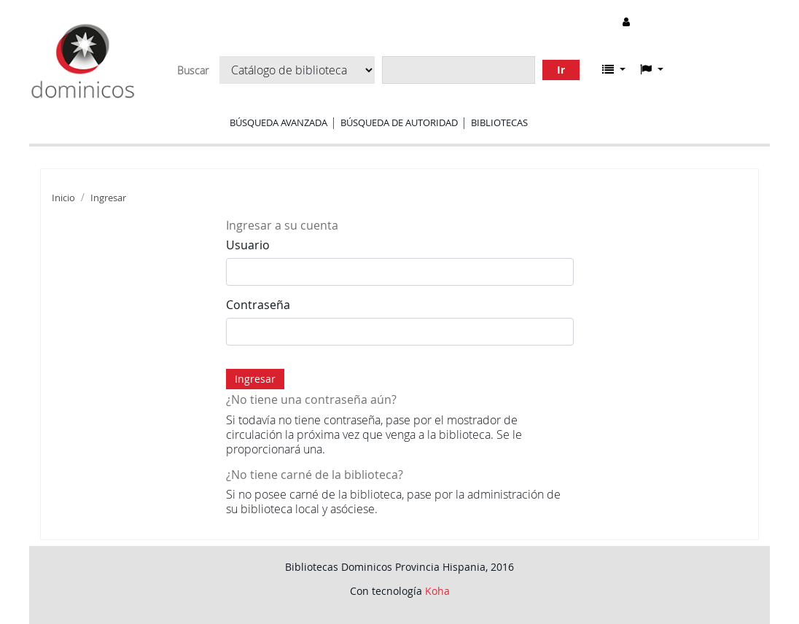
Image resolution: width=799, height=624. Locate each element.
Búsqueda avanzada (278, 122)
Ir (561, 70)
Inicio (63, 198)
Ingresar (108, 198)
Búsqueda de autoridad (399, 122)
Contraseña (258, 304)
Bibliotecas (499, 122)
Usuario (248, 245)
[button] (613, 69)
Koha (437, 591)
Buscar (192, 70)
